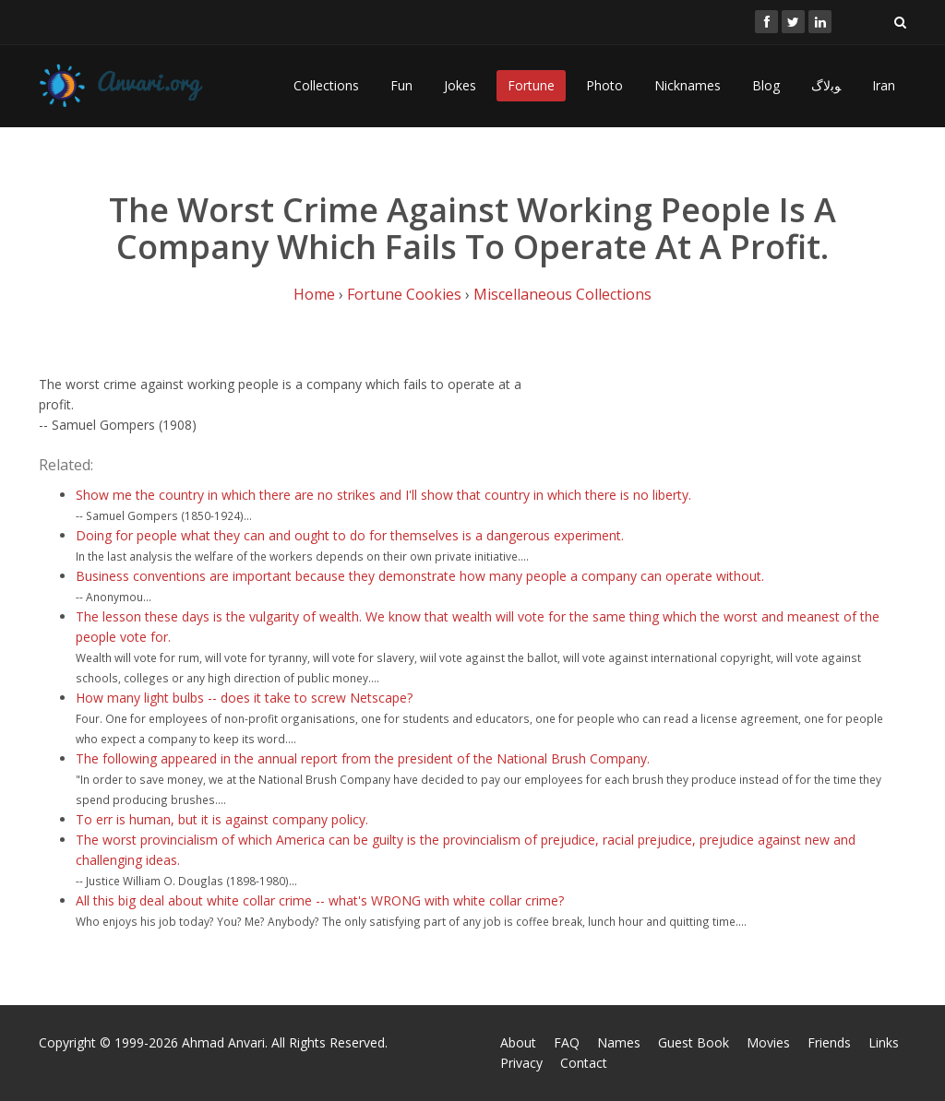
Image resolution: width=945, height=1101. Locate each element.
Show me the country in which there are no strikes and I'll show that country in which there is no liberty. (383, 494)
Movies (768, 1042)
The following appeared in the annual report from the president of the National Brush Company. (363, 758)
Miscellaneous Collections (562, 294)
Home (314, 294)
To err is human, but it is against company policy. (222, 819)
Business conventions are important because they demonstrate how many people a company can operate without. (420, 576)
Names (618, 1042)
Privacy (521, 1062)
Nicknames (687, 85)
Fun (401, 85)
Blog (766, 85)
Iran (883, 85)
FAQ (567, 1042)
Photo (604, 85)
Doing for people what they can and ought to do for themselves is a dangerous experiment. (350, 535)
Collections (326, 85)
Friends (829, 1042)
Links (883, 1042)
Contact (583, 1062)
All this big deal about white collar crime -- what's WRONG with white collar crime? (320, 900)
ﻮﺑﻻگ (826, 85)
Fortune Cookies (404, 294)
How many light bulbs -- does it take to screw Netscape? (244, 697)
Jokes (460, 85)
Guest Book (693, 1042)
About (518, 1042)
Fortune (531, 85)
